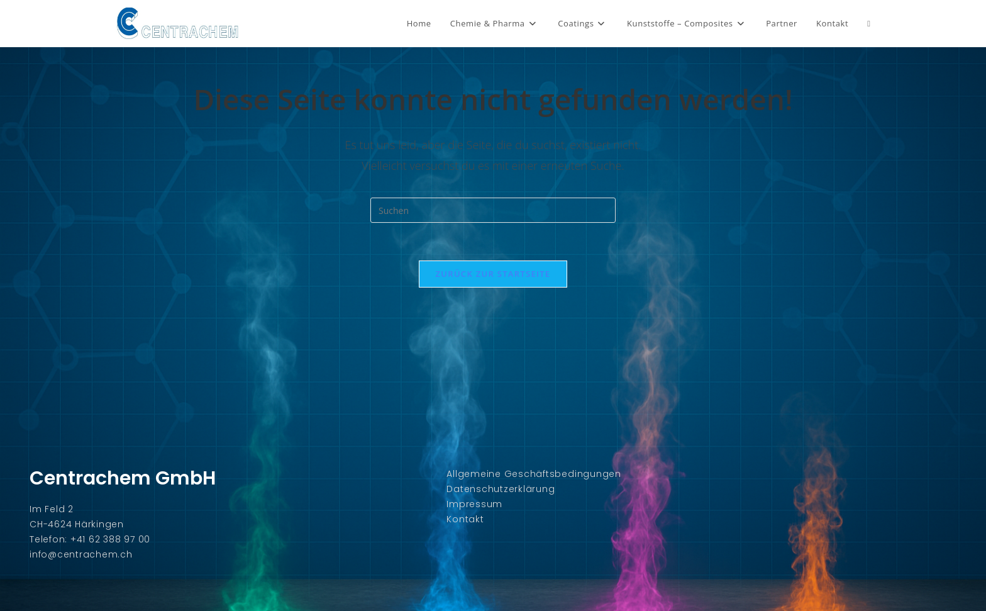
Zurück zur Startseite (493, 273)
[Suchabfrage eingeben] (493, 210)
